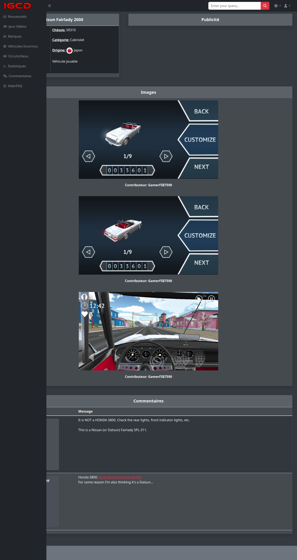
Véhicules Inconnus (20, 46)
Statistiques (14, 66)
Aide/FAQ (12, 86)
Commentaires (17, 76)
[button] (278, 6)
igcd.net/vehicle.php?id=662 (155, 477)
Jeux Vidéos (14, 26)
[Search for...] (234, 6)
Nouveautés (15, 16)
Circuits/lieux (15, 56)
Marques (12, 36)
